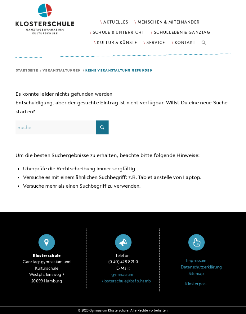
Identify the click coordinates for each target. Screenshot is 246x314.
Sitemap (196, 273)
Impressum (196, 260)
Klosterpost (196, 283)
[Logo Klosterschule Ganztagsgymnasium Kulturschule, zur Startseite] (53, 22)
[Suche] (204, 41)
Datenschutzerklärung (196, 267)
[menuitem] (114, 22)
